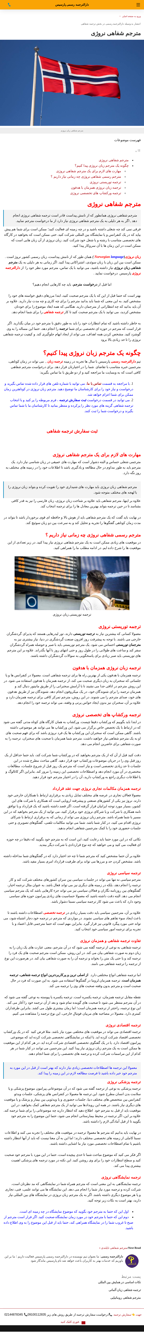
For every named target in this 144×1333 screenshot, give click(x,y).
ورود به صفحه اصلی (131, 16)
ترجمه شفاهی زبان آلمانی (125, 1290)
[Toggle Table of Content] (138, 151)
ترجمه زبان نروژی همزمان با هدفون (96, 187)
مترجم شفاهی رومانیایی (125, 1297)
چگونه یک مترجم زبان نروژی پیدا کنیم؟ (102, 165)
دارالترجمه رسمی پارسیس (72, 4)
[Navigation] (138, 4)
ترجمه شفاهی (88, 23)
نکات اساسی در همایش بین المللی (119, 1282)
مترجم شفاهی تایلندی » (113, 1247)
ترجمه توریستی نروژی (105, 182)
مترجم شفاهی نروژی (114, 160)
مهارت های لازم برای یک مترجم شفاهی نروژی (88, 171)
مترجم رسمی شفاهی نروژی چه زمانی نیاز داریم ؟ (86, 176)
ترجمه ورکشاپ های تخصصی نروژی (95, 193)
